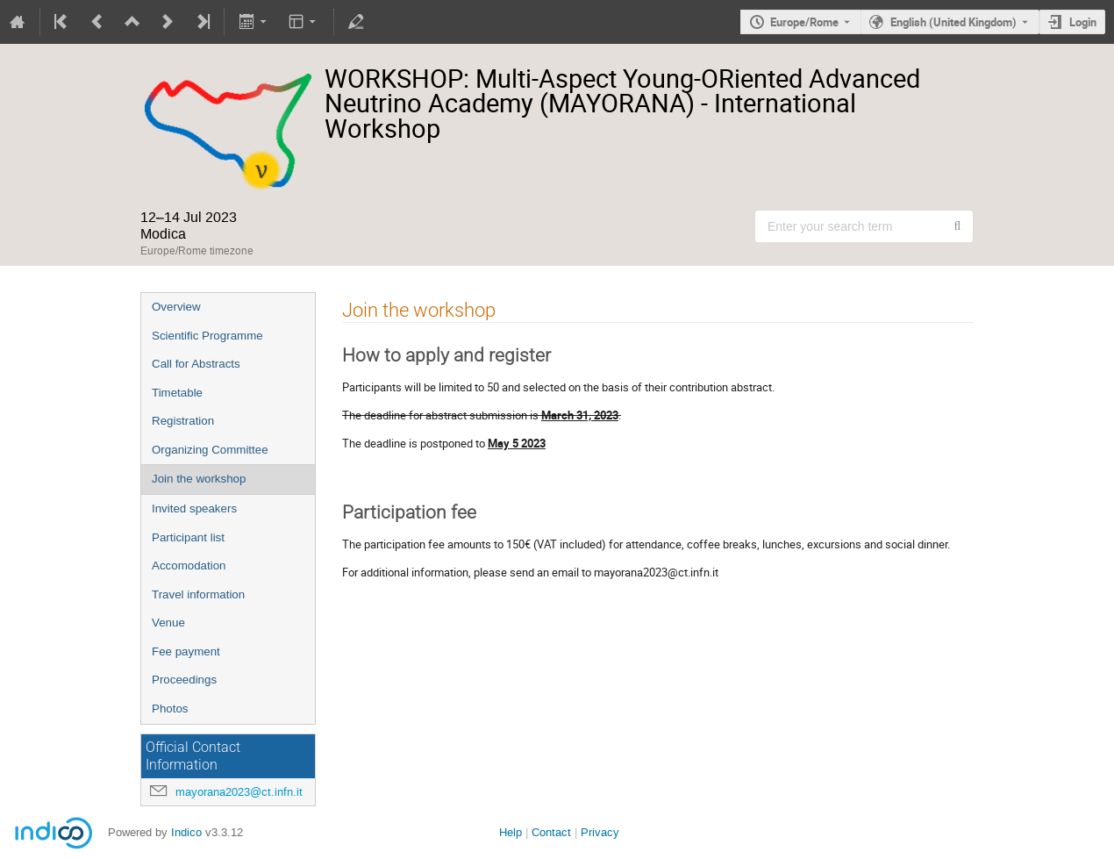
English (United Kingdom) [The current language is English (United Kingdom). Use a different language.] (953, 22)
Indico (186, 832)
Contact (551, 832)
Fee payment (186, 651)
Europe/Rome (804, 22)
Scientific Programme (207, 335)
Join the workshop (199, 478)
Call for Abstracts (196, 363)
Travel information (198, 594)
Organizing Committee (210, 449)
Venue (168, 622)
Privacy (600, 832)
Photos (170, 708)
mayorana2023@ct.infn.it (239, 791)
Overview (176, 306)
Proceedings (184, 679)
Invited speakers (194, 508)
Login (1082, 22)
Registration (183, 420)
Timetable (177, 392)
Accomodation (188, 565)
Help (510, 832)
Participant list (188, 537)
